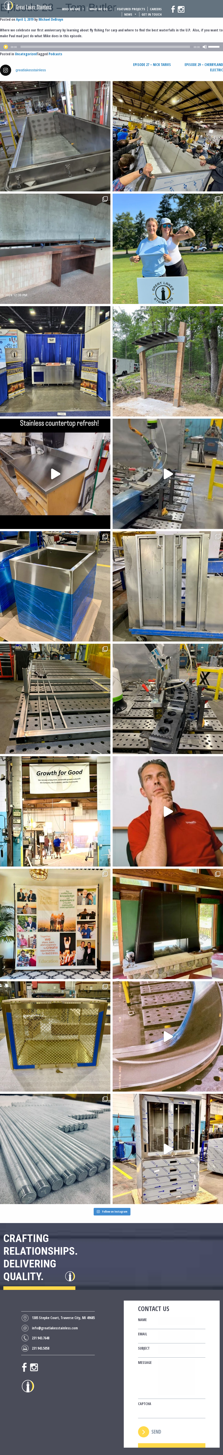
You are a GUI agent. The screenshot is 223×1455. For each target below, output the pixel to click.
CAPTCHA (144, 1403)
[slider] (105, 47)
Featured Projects (131, 9)
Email (142, 1334)
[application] (111, 46)
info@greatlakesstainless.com (55, 1328)
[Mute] (204, 47)
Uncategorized (26, 53)
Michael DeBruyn (51, 19)
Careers (156, 9)
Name (142, 1319)
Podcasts (55, 53)
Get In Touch (152, 14)
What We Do (100, 9)
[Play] (6, 47)
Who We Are (73, 9)
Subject (144, 1348)
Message (144, 1362)
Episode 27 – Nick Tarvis (152, 64)
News (130, 14)
